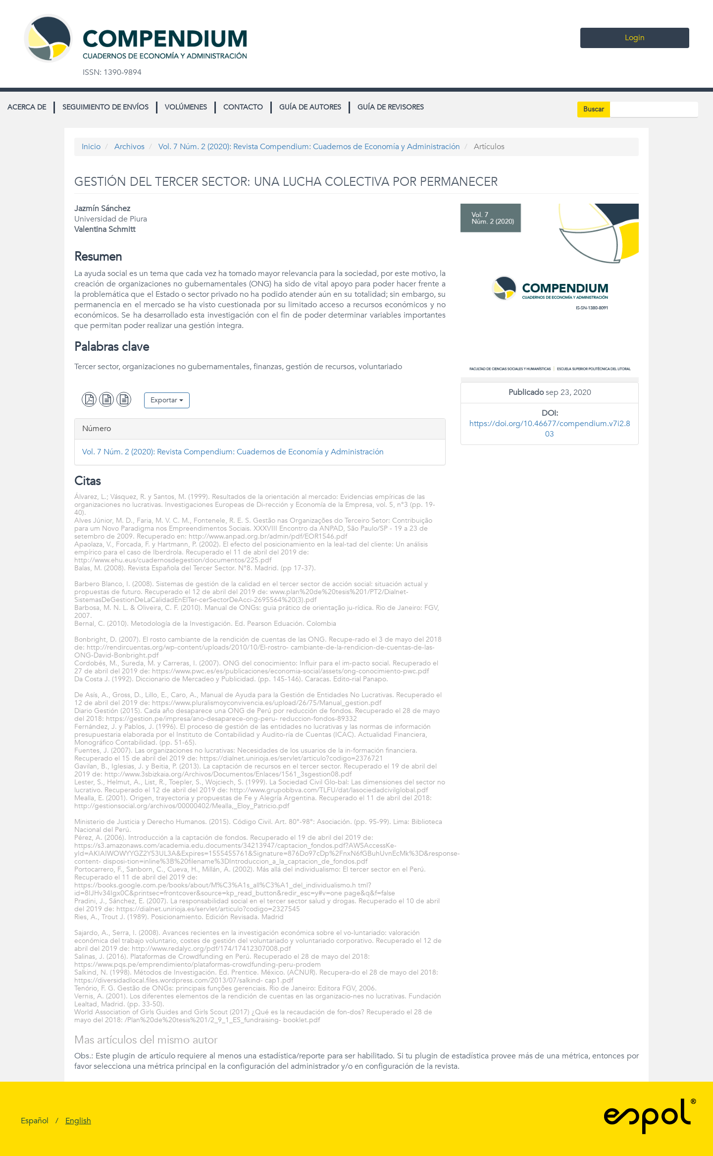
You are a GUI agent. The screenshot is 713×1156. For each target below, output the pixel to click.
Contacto (243, 107)
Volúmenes (186, 107)
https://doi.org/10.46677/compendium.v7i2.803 (549, 429)
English (78, 1120)
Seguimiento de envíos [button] (105, 107)
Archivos (129, 146)
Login (635, 37)
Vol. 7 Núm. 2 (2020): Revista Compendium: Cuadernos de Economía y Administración (309, 146)
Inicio (91, 146)
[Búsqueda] (654, 109)
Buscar (593, 109)
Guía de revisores (390, 107)
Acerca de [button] (26, 107)
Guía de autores (310, 107)
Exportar (167, 400)
